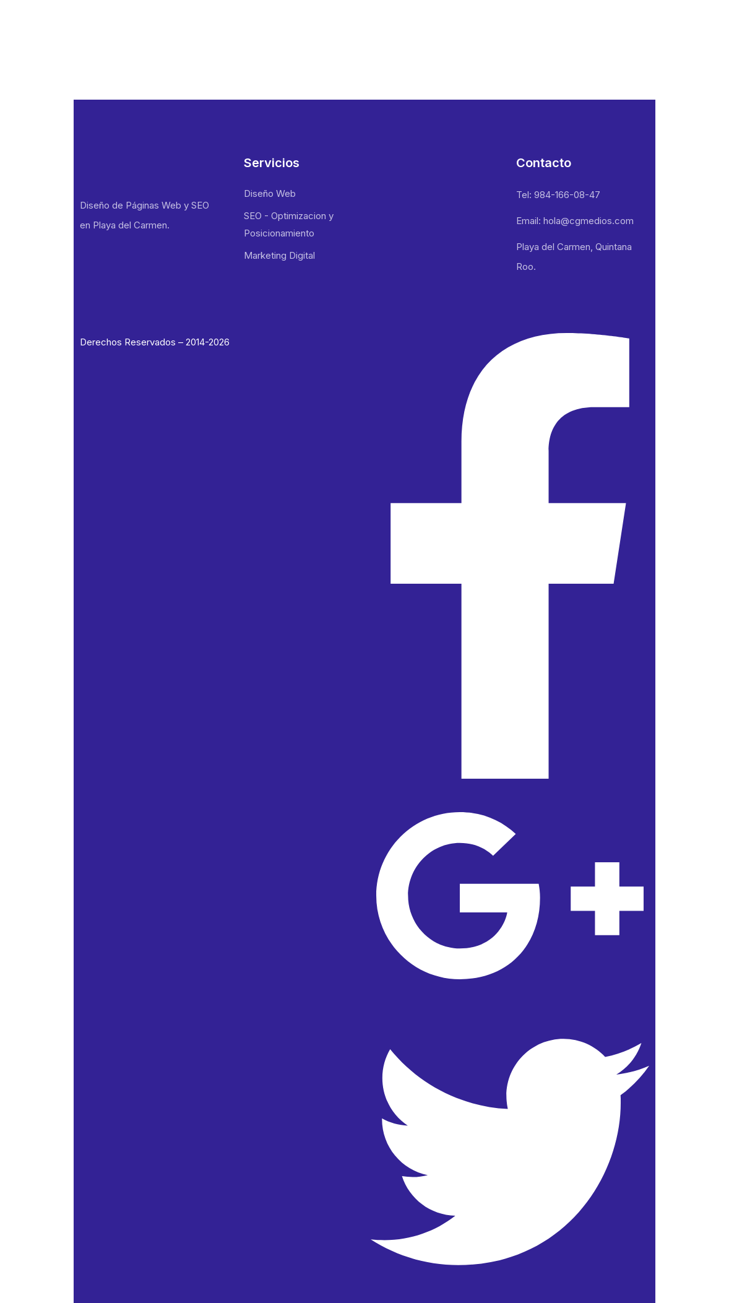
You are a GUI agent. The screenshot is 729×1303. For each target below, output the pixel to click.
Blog (585, 28)
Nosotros (472, 28)
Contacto (635, 28)
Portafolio (533, 28)
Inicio (420, 28)
